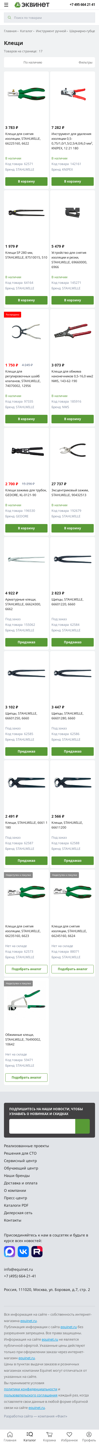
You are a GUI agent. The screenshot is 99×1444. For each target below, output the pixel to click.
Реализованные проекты (26, 1145)
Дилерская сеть (18, 1212)
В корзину (26, 181)
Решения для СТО (20, 1153)
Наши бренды (17, 1175)
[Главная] (10, 1437)
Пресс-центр (15, 1197)
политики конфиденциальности (30, 1389)
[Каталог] (30, 1437)
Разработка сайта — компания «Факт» (35, 1416)
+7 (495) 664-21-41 (20, 1275)
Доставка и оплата (20, 1182)
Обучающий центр (21, 1168)
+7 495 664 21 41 (82, 4)
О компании (15, 1190)
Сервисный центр (20, 1160)
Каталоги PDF (16, 1205)
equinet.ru (28, 1320)
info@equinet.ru (18, 1269)
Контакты (12, 1220)
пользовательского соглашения (31, 1395)
